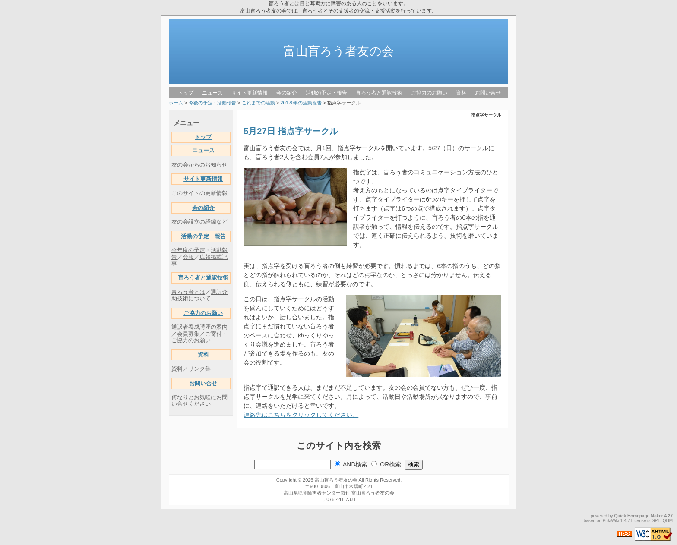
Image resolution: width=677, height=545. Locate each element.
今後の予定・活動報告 (213, 102)
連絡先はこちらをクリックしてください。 (301, 414)
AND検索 (355, 464)
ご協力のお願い (429, 93)
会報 (188, 257)
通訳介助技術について (199, 295)
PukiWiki (611, 520)
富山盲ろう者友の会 (339, 51)
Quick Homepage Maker (638, 515)
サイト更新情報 (249, 93)
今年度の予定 (188, 250)
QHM (668, 520)
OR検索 (390, 464)
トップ (185, 93)
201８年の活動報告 (301, 102)
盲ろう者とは (188, 292)
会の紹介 (286, 93)
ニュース (212, 93)
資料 (461, 93)
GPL (656, 520)
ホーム (176, 102)
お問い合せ (488, 93)
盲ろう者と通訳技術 (379, 93)
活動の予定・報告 (326, 93)
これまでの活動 (259, 102)
